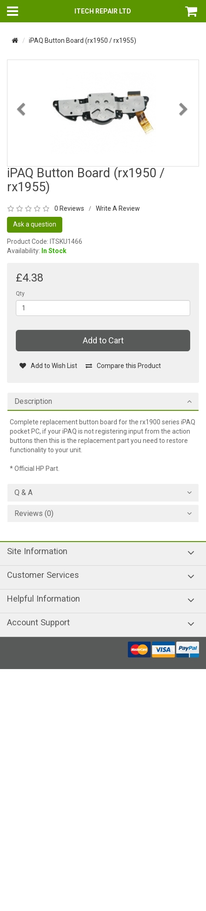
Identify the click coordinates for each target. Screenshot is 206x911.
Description (33, 401)
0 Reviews (69, 208)
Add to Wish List (48, 365)
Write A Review (118, 208)
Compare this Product (123, 365)
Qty (20, 293)
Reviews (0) (33, 513)
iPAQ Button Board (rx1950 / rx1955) (82, 40)
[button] (21, 134)
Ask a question (34, 224)
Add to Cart (103, 340)
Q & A (23, 493)
